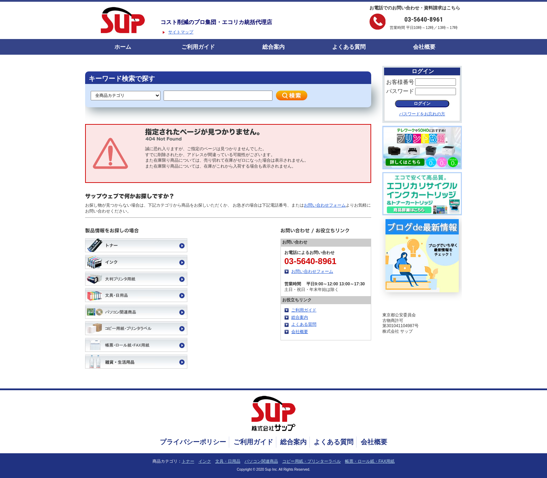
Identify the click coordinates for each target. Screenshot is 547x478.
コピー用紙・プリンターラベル (311, 461)
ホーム (122, 47)
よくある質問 (349, 47)
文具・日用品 (227, 461)
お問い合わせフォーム (325, 205)
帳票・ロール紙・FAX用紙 (370, 461)
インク (204, 461)
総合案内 (273, 47)
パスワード (400, 91)
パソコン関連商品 (261, 461)
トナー (188, 461)
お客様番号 (400, 82)
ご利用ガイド (198, 47)
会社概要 (424, 47)
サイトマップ (180, 32)
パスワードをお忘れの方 (422, 113)
